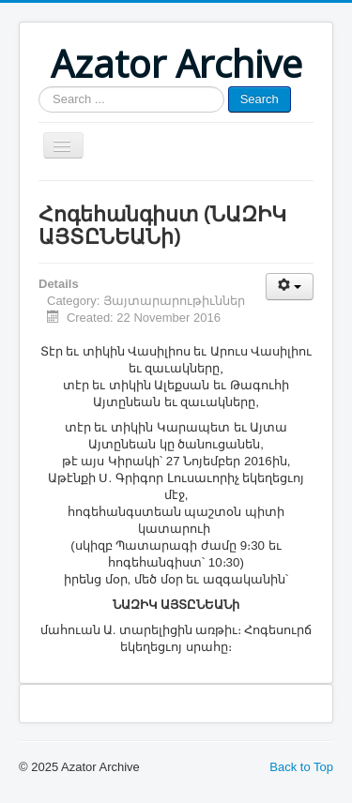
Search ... (38, 86)
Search (259, 99)
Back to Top (301, 767)
